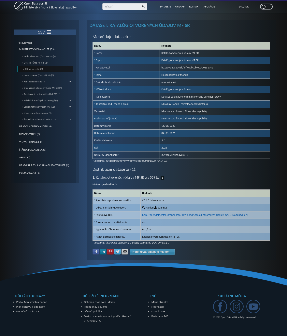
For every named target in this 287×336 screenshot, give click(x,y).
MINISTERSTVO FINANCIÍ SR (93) (37, 49)
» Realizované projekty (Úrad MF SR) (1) (41, 94)
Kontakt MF (158, 311)
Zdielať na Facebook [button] (96, 252)
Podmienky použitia (96, 306)
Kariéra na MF (159, 316)
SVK (246, 6)
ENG (240, 6)
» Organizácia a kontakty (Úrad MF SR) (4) (42, 88)
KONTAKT (194, 6)
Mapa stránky (159, 302)
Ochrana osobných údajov (99, 302)
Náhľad (148, 207)
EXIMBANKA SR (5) (29, 173)
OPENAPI (180, 6)
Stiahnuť (160, 207)
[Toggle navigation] (49, 32)
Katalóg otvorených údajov (176, 89)
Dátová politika (93, 311)
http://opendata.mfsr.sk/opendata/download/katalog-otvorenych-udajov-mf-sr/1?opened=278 (195, 215)
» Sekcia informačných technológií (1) (46, 100)
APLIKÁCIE (209, 6)
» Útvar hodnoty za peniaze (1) (46, 113)
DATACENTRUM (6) (29, 134)
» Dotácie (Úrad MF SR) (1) (35, 62)
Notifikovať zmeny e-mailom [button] (150, 251)
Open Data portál (50, 5)
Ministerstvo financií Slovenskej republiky (184, 118)
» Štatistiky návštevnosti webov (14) (46, 119)
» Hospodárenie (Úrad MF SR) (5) (38, 75)
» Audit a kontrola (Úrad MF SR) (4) (39, 56)
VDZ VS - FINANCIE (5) (31, 142)
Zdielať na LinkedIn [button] (103, 252)
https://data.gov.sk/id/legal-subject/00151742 (187, 67)
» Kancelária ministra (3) (46, 81)
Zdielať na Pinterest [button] (110, 252)
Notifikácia (157, 306)
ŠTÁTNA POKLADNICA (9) (32, 149)
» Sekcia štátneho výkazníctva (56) (46, 106)
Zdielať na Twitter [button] (117, 252)
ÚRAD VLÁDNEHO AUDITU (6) (35, 126)
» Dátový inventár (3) (33, 69)
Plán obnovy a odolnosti (30, 306)
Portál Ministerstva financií (32, 302)
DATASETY (165, 6)
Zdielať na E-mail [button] (125, 252)
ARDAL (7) (24, 157)
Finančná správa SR (27, 311)
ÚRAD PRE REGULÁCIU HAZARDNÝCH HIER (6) (44, 165)
